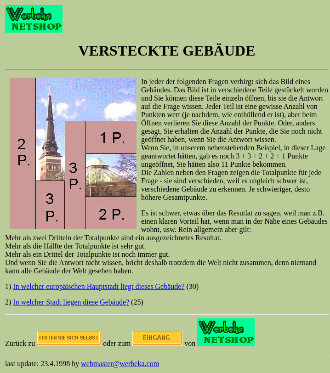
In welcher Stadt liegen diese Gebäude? (71, 302)
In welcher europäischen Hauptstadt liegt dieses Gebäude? (98, 286)
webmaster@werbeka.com (120, 363)
